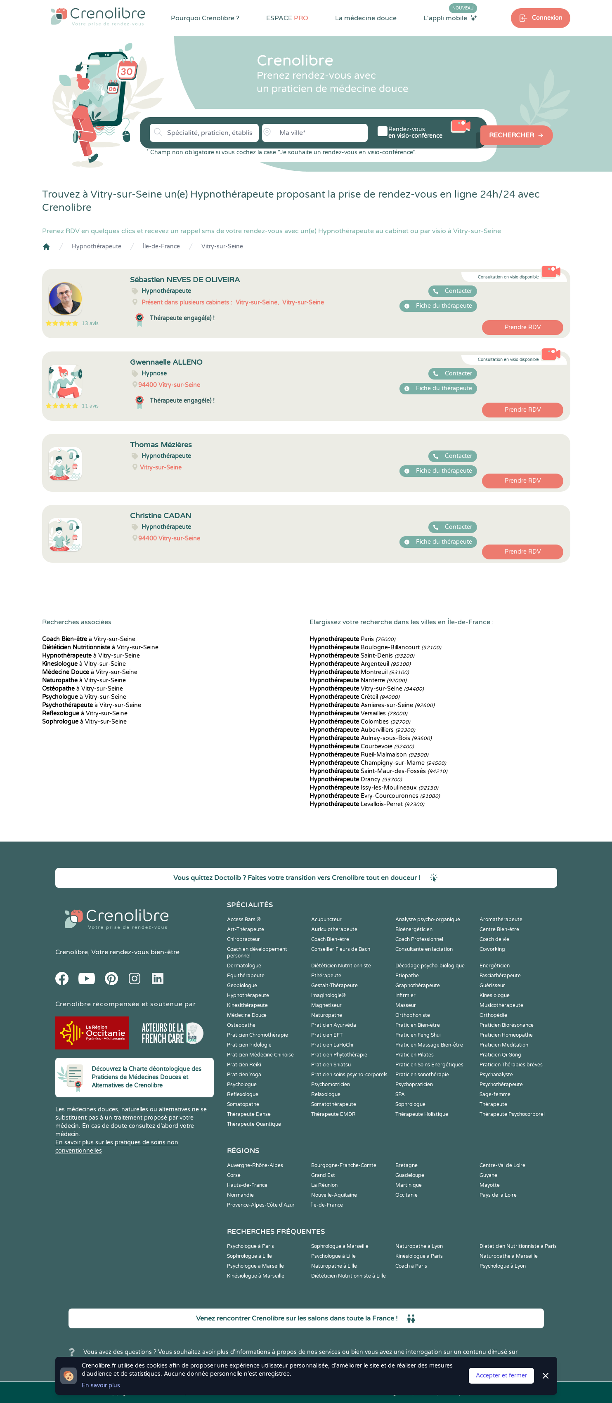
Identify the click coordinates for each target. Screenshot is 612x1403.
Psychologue (242, 1084)
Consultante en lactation (424, 949)
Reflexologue (242, 1094)
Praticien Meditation (504, 1045)
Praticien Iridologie (249, 1045)
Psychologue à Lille (333, 1256)
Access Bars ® (244, 919)
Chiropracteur (243, 939)
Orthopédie (493, 1015)
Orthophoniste (412, 1015)
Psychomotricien (330, 1084)
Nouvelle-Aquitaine (334, 1195)
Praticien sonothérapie (422, 1075)
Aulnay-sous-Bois (371, 738)
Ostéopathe (241, 1025)
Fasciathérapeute (500, 976)
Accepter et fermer (501, 1375)
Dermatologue (244, 966)
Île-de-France (161, 246)
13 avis (90, 323)
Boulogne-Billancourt (375, 647)
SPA (400, 1094)
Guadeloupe (409, 1175)
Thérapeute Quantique (254, 1124)
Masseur (405, 1005)
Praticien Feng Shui (418, 1035)
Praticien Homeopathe (506, 1035)
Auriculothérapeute (334, 929)
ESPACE (287, 18)
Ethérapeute (326, 976)
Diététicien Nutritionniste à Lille (348, 1276)
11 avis (90, 406)
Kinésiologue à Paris (419, 1256)
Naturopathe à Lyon (419, 1246)
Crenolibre (71, 952)
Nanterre (358, 680)
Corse (234, 1175)
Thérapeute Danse (249, 1114)
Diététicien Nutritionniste (341, 966)
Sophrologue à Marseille (340, 1246)
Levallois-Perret (367, 804)
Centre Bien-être (499, 929)
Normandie (240, 1195)
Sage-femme (495, 1094)
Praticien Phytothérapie (339, 1055)
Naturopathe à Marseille (509, 1256)
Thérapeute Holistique (421, 1114)
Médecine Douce (247, 1015)
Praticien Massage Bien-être (429, 1045)
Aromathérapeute (501, 919)
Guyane (488, 1175)
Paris (352, 639)
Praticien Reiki (244, 1065)
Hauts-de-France (247, 1185)
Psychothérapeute (501, 1084)
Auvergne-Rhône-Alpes (255, 1165)
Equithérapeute (246, 976)
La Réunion (324, 1185)
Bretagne (406, 1165)
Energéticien (495, 966)
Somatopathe (243, 1104)
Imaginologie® (328, 995)
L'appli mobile (450, 17)
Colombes (360, 721)
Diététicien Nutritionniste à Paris (518, 1246)
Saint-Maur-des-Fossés (378, 771)
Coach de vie (494, 939)
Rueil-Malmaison (369, 754)
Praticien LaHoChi (332, 1045)
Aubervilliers (362, 729)
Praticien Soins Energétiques (429, 1065)
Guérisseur (492, 985)
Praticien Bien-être (417, 1025)
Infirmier (405, 995)
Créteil (354, 696)
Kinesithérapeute (247, 1005)
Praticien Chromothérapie (257, 1035)
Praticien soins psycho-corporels (349, 1075)
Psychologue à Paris (250, 1246)
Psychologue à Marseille (255, 1266)
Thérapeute (493, 1104)
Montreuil (359, 672)
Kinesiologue (495, 995)
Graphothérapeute (417, 985)
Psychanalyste (496, 1075)
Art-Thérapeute (245, 929)
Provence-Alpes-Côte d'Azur (261, 1205)
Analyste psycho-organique (427, 919)
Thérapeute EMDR (333, 1114)
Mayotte (490, 1185)
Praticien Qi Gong (500, 1055)
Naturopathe (326, 1015)
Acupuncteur (326, 919)
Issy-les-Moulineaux (374, 787)
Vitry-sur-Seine (222, 246)
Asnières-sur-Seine (372, 705)
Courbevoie (362, 746)
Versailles (358, 713)
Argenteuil (360, 663)
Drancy (356, 779)
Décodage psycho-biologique (430, 966)
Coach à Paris (411, 1266)
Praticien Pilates (414, 1055)
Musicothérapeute (501, 1005)
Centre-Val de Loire (502, 1165)
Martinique (408, 1185)
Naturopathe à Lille (334, 1266)
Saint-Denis (362, 655)
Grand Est (323, 1175)
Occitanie (406, 1195)
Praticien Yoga (244, 1075)
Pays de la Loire (498, 1195)
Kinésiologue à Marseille (255, 1276)
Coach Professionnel (419, 939)
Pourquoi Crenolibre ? (205, 18)
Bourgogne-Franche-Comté (343, 1165)
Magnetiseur (326, 1005)
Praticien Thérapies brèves (511, 1065)
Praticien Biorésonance (507, 1025)
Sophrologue (410, 1104)
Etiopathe (407, 976)
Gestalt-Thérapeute (334, 985)
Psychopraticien (414, 1084)
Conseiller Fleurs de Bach (340, 949)
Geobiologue (242, 985)
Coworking (492, 949)
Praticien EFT (327, 1035)
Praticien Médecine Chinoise (260, 1055)
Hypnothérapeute (96, 246)
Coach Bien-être (330, 939)
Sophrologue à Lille (249, 1256)
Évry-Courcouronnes (375, 795)
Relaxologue (325, 1094)
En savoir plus (101, 1385)
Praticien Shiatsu (331, 1065)
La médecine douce (366, 18)
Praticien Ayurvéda (333, 1025)
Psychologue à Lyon (503, 1266)
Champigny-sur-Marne (378, 762)
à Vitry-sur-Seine (88, 639)
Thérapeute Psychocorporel (512, 1114)
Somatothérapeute (333, 1104)
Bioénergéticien (413, 929)
